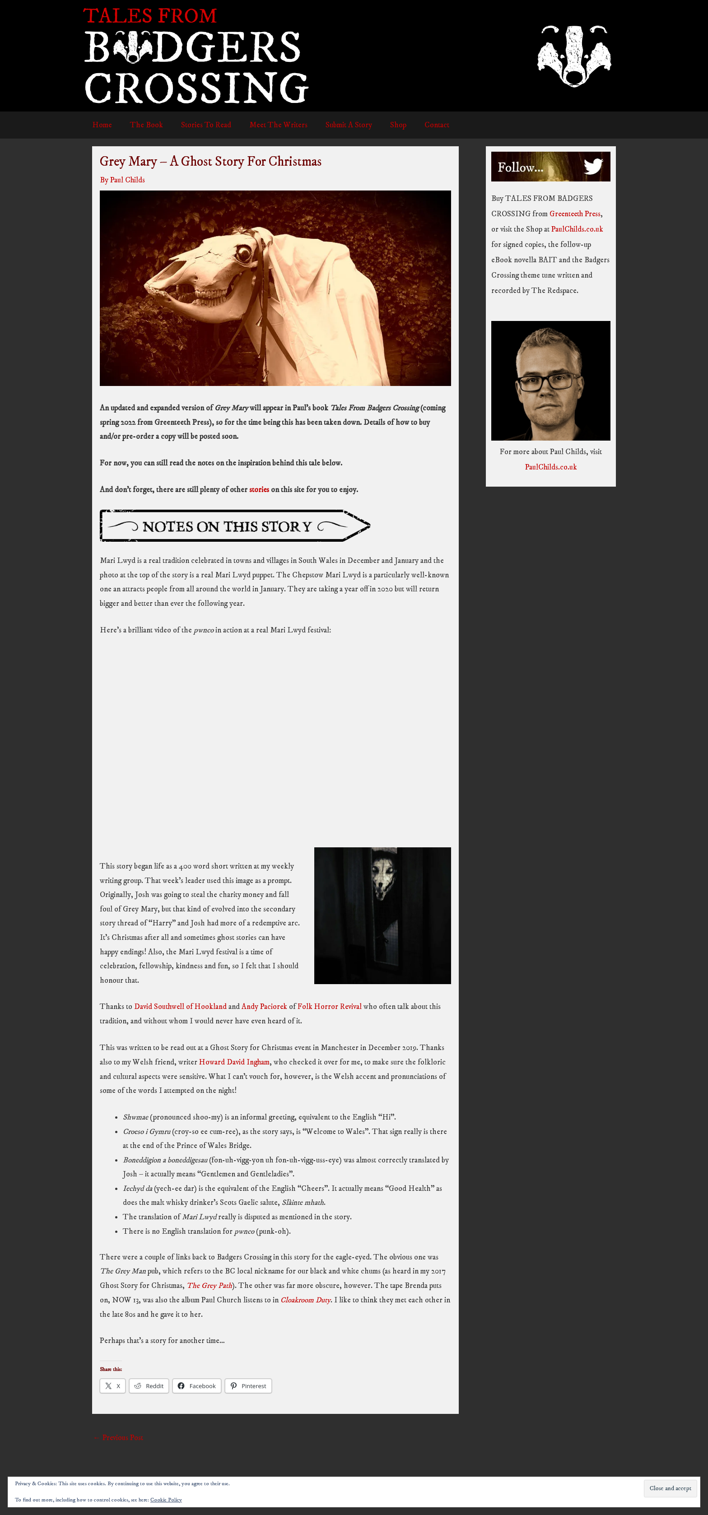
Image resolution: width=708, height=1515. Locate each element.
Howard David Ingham (235, 1061)
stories (260, 489)
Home (101, 125)
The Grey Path (209, 1285)
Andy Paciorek (266, 1006)
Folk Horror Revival (332, 1006)
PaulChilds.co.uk (578, 229)
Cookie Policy (166, 1499)
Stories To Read (199, 125)
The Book (142, 125)
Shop (383, 125)
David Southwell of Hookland (181, 1006)
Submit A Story (336, 125)
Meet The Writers (269, 125)
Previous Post (118, 1437)
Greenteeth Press (577, 214)
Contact (419, 125)
